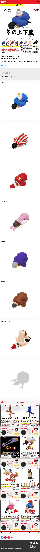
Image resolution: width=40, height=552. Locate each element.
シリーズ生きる (12, 4)
